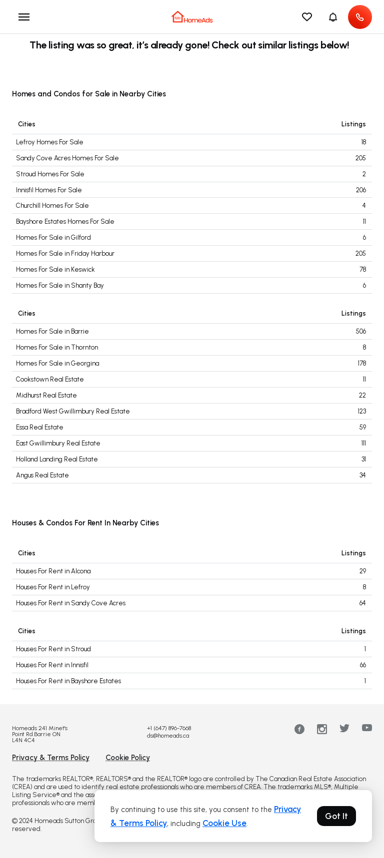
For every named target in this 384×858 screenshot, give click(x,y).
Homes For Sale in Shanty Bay (60, 285)
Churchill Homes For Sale (52, 205)
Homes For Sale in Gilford (53, 237)
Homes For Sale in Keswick (55, 269)
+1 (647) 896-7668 (169, 728)
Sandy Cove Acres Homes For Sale (67, 158)
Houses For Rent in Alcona (53, 571)
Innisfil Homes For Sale (49, 190)
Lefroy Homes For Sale (50, 142)
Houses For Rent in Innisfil (52, 665)
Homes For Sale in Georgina (57, 363)
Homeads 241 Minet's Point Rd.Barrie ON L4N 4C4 (40, 734)
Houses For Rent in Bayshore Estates (68, 681)
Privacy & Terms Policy (51, 757)
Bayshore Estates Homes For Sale (65, 221)
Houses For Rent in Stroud (53, 649)
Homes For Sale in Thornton (57, 347)
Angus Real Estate (42, 475)
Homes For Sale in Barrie (52, 331)
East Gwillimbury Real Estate (58, 443)
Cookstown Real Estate (50, 379)
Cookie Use (224, 823)
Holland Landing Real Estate (57, 459)
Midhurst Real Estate (46, 395)
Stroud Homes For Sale (50, 174)
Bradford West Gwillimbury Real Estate (73, 411)
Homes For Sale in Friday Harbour (65, 253)
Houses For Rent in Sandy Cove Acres (71, 603)
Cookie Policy (128, 757)
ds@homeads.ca (168, 736)
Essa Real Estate (40, 427)
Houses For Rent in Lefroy (53, 587)
